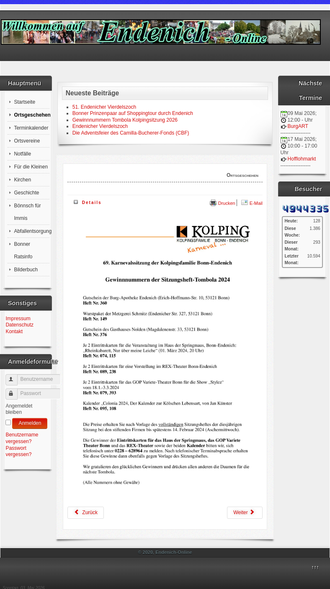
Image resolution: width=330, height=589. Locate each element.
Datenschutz (19, 325)
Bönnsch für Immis (27, 212)
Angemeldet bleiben (18, 409)
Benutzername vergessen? (21, 438)
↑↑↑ (315, 567)
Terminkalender (31, 128)
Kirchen (22, 180)
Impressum (17, 318)
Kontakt (14, 331)
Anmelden (29, 423)
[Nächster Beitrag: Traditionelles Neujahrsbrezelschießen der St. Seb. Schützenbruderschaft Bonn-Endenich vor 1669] (245, 513)
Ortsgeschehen (31, 115)
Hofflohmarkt (302, 159)
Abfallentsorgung (31, 231)
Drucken (222, 203)
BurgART (298, 126)
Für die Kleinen (31, 167)
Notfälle (22, 154)
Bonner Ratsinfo (23, 250)
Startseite (24, 102)
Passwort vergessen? (18, 451)
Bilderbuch (26, 270)
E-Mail (252, 203)
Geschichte (26, 193)
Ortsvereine (27, 141)
